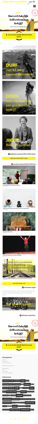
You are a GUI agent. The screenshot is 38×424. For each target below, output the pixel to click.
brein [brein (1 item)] (22, 384)
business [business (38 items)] (27, 384)
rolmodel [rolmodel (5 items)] (4, 406)
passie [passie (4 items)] (33, 399)
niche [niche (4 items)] (25, 395)
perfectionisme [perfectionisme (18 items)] (7, 402)
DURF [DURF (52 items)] (17, 388)
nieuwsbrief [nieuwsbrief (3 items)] (29, 395)
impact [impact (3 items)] (18, 391)
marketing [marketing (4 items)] (13, 395)
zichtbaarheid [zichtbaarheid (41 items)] (25, 410)
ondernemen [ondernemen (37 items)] (7, 399)
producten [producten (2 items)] (17, 402)
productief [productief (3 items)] (22, 402)
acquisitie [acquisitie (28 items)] (6, 381)
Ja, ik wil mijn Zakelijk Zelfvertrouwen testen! (19, 36)
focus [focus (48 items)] (31, 388)
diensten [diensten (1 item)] (32, 384)
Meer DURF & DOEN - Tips (19, 283)
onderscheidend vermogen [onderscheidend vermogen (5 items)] (26, 399)
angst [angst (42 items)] (23, 381)
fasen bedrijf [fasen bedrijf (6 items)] (25, 387)
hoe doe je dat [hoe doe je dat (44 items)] (11, 392)
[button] (34, 6)
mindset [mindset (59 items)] (19, 395)
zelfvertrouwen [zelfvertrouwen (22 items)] (14, 409)
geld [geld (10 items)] (4, 391)
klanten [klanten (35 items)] (23, 391)
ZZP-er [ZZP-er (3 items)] (32, 409)
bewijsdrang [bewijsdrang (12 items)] (17, 384)
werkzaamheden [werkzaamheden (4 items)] (6, 409)
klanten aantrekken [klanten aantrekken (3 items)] (30, 391)
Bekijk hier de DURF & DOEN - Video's (19, 158)
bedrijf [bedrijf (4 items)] (27, 380)
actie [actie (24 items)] (12, 380)
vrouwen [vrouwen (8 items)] (28, 406)
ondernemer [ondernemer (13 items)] (16, 399)
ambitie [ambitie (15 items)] (17, 380)
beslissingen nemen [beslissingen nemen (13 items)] (8, 384)
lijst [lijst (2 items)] (9, 395)
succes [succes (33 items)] (15, 406)
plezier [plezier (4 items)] (14, 402)
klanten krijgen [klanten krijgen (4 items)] (5, 395)
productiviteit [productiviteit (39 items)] (30, 403)
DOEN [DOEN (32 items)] (11, 388)
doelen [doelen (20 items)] (5, 388)
